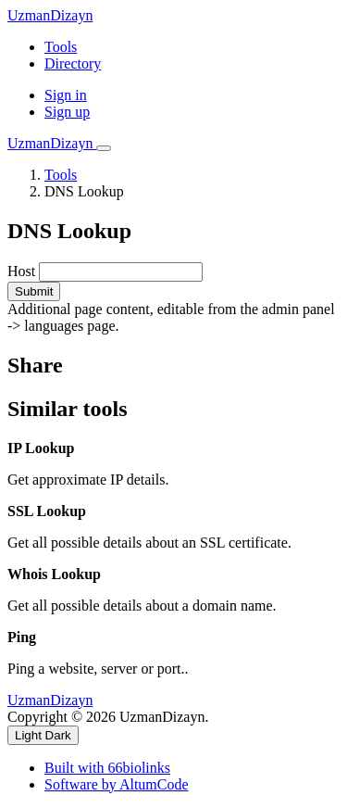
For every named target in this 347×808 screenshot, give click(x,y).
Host (21, 271)
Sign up (67, 112)
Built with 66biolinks (107, 768)
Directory (72, 63)
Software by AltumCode (116, 784)
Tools (60, 47)
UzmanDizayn (50, 15)
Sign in (65, 95)
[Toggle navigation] (103, 148)
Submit (34, 291)
